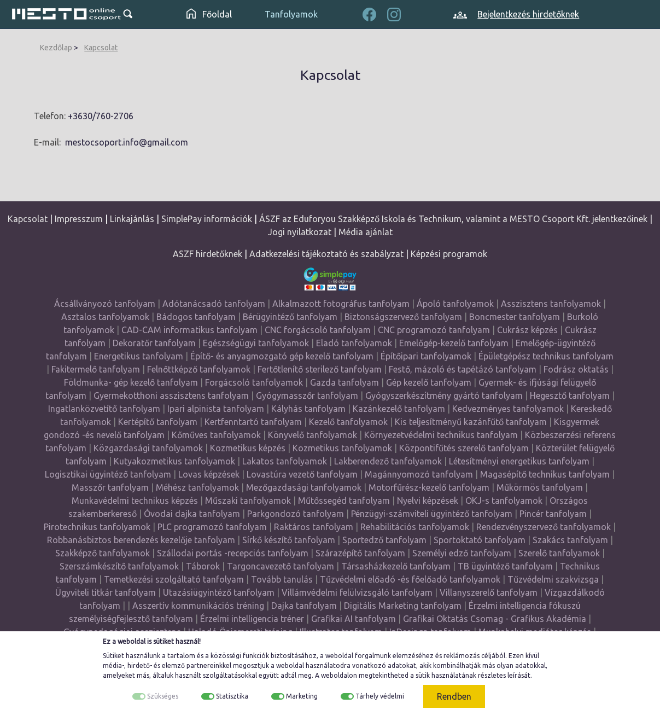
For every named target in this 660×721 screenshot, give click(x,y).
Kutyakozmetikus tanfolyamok (174, 461)
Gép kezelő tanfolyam (428, 382)
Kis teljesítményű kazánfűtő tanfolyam (471, 422)
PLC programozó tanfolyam (212, 527)
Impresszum (79, 219)
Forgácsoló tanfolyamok (254, 382)
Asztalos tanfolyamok (105, 317)
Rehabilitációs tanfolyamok (414, 527)
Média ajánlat (365, 232)
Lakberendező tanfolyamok (388, 461)
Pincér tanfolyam (553, 514)
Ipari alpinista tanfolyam (215, 409)
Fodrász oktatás (576, 369)
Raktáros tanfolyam (313, 527)
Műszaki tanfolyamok (248, 500)
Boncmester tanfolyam (514, 317)
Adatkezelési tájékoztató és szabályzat (326, 254)
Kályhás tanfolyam (308, 409)
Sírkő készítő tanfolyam (288, 540)
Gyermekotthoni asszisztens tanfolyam (171, 395)
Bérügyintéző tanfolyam (290, 317)
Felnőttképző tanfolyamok (198, 369)
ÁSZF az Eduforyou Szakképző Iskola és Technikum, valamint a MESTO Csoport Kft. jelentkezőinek (453, 219)
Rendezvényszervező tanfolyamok (543, 527)
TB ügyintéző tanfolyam (505, 566)
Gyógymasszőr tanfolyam (307, 395)
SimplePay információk (206, 219)
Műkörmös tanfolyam (540, 487)
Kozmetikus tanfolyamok (342, 448)
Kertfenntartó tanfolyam (253, 422)
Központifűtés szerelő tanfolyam (464, 448)
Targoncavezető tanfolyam (280, 566)
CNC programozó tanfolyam (434, 330)
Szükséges (162, 696)
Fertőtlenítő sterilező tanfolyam (320, 369)
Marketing (302, 696)
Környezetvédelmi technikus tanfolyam (441, 435)
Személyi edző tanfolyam (461, 553)
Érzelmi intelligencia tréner (252, 619)
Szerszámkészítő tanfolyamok (119, 566)
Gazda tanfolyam (344, 382)
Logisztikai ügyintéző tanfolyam (108, 474)
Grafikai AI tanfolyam (353, 619)
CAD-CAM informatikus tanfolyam (190, 330)
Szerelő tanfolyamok (559, 553)
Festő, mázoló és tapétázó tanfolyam (462, 369)
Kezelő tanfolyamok (348, 422)
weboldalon (339, 675)
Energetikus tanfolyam (138, 356)
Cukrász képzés (527, 330)
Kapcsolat (101, 47)
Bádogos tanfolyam (196, 317)
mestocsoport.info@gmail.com (126, 142)
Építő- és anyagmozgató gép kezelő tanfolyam (281, 356)
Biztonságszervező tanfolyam (403, 317)
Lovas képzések (209, 474)
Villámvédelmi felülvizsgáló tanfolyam (357, 592)
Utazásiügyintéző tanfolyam (218, 592)
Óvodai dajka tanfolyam (192, 514)
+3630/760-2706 (100, 116)
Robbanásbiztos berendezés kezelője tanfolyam (141, 540)
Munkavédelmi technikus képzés (135, 500)
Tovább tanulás (282, 579)
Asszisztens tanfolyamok (551, 304)
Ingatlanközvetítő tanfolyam (104, 409)
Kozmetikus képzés (247, 448)
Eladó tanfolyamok (354, 343)
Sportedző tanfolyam (384, 540)
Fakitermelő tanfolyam (95, 369)
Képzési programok (449, 254)
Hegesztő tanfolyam (570, 395)
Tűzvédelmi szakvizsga (553, 579)
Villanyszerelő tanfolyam (489, 592)
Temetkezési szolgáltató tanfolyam (174, 579)
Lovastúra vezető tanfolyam (302, 474)
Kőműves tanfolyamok (216, 435)
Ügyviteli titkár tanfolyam (105, 592)
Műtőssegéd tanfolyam (344, 500)
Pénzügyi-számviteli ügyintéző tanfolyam (431, 514)
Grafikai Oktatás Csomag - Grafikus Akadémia (494, 619)
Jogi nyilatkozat (299, 232)
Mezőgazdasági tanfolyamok (303, 487)
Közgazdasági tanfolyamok (148, 448)
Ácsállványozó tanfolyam (104, 304)
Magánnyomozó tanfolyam (419, 474)
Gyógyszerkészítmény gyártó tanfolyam (444, 395)
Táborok (203, 566)
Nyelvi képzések (427, 500)
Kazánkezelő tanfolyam (399, 409)
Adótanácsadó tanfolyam (213, 304)
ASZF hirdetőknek (207, 254)
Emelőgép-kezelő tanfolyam (454, 343)
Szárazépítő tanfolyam (360, 553)
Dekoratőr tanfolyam (154, 343)
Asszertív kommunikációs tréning (198, 605)
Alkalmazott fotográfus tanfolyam (341, 304)
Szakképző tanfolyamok (102, 553)
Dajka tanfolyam (304, 605)
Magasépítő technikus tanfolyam (546, 474)
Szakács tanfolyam (570, 540)
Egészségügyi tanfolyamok (256, 343)
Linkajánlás (132, 219)
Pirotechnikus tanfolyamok (97, 527)
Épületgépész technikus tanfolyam (546, 356)
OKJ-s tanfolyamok (503, 500)
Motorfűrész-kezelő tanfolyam (429, 487)
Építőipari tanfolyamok (426, 356)
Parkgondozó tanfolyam (295, 514)
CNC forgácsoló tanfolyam (318, 330)
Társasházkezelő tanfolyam (397, 566)
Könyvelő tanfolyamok (312, 435)
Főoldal (209, 14)
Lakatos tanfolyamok (284, 461)
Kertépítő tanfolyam (157, 422)
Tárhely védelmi (379, 696)
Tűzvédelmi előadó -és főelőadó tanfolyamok (410, 579)
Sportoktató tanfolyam (479, 540)
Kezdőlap (56, 47)
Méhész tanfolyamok (197, 487)
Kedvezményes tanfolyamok (508, 409)
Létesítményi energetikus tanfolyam (519, 461)
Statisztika (232, 696)
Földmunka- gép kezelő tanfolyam (131, 382)
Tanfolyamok (291, 14)
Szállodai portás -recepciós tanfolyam (234, 553)
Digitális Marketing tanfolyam (403, 605)
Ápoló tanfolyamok (455, 304)
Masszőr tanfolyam (110, 487)
